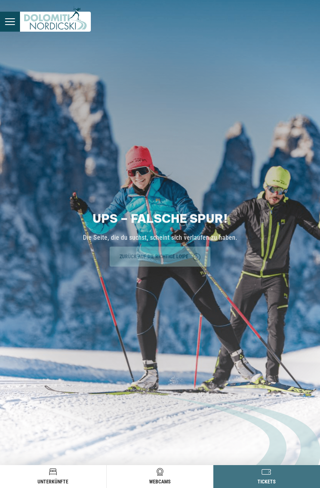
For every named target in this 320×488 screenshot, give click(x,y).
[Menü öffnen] (10, 22)
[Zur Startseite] (55, 22)
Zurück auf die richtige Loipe (160, 256)
